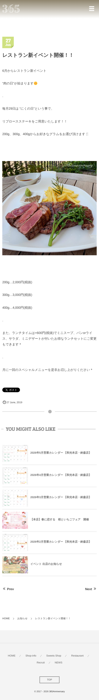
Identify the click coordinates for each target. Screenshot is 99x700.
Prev (8, 589)
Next (91, 589)
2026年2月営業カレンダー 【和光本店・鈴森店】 (60, 542)
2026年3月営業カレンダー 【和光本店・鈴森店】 (60, 498)
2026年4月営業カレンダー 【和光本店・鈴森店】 (60, 476)
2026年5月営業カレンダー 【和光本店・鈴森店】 (60, 453)
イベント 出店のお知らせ (46, 565)
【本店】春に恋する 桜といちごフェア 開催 (59, 520)
